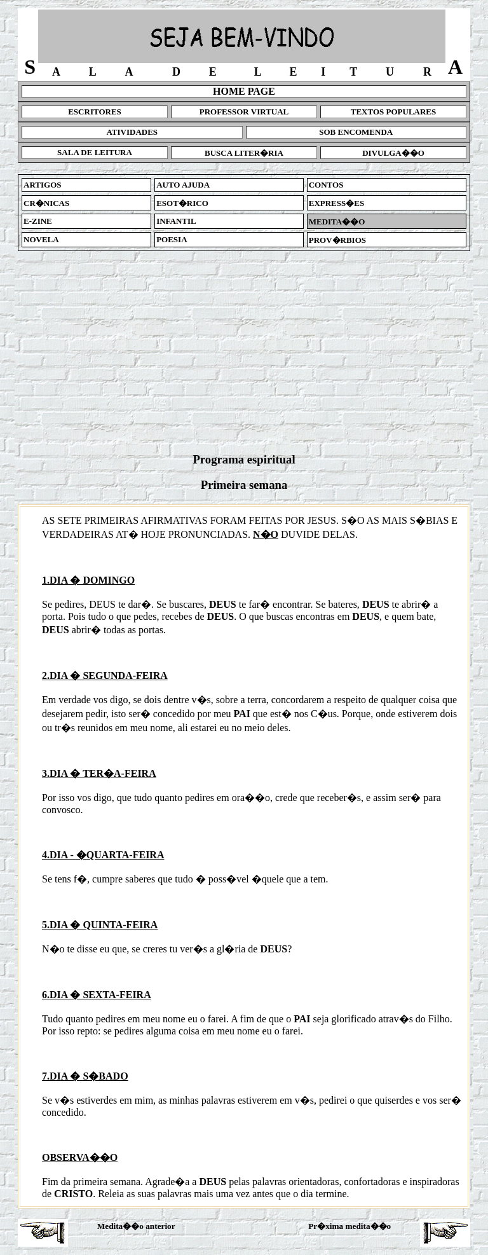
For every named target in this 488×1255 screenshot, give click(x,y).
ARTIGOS (43, 184)
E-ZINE (38, 221)
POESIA (171, 239)
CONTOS (326, 184)
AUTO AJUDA (183, 184)
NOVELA (41, 239)
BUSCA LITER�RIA (244, 153)
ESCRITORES (94, 111)
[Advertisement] (244, 352)
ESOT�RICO (182, 203)
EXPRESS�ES (336, 203)
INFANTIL (176, 221)
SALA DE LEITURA (94, 152)
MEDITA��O (337, 221)
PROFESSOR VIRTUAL (244, 111)
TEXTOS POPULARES (394, 111)
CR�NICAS (46, 203)
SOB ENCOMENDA (356, 132)
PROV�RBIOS (337, 240)
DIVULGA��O (393, 153)
